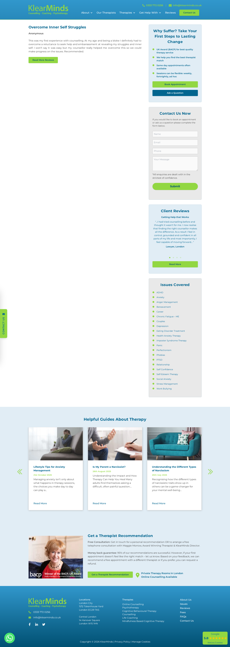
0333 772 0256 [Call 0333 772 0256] (152, 5)
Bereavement (164, 307)
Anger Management (167, 302)
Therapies (125, 12)
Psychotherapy (130, 607)
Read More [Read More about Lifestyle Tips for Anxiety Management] (40, 503)
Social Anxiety (164, 379)
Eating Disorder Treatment (171, 331)
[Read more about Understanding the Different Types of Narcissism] (174, 468)
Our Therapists (106, 12)
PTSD (159, 359)
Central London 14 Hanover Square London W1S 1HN (89, 620)
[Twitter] (43, 625)
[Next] (210, 472)
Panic (159, 345)
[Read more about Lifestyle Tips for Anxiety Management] (56, 468)
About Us (185, 599)
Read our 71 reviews (215, 642)
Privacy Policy (122, 641)
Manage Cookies (141, 641)
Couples (161, 321)
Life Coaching (130, 617)
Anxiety (160, 297)
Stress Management (167, 383)
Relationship (163, 364)
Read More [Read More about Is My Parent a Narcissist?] (99, 503)
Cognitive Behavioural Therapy (139, 611)
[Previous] (19, 472)
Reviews (170, 12)
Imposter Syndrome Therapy (172, 340)
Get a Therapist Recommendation (110, 574)
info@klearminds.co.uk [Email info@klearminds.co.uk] (185, 5)
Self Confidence (165, 369)
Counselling (129, 614)
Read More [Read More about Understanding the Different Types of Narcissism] (158, 503)
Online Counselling (133, 604)
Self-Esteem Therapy (167, 374)
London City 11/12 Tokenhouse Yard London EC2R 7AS (91, 606)
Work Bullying (164, 388)
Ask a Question (175, 93)
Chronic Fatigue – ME (168, 316)
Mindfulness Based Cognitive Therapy (143, 621)
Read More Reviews (43, 60)
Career (160, 311)
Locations (84, 599)
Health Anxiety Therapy (169, 335)
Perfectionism (164, 350)
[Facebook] (30, 625)
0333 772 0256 (41, 612)
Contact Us (189, 12)
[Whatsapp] (9, 638)
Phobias (161, 355)
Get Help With (148, 12)
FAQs (183, 616)
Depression (162, 326)
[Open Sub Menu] (91, 12)
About (85, 12)
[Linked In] (36, 625)
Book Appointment (175, 84)
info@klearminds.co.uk (47, 617)
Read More (175, 264)
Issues (183, 604)
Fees (183, 612)
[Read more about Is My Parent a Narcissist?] (115, 467)
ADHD (160, 292)
